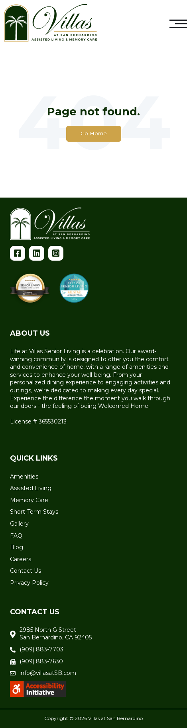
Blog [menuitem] (16, 547)
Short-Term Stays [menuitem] (34, 511)
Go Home (94, 133)
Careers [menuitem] (20, 559)
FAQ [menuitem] (16, 535)
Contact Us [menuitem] (25, 570)
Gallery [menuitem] (19, 523)
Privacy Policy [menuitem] (29, 582)
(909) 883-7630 (41, 661)
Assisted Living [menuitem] (30, 488)
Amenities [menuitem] (24, 476)
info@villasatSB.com (48, 673)
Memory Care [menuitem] (29, 500)
